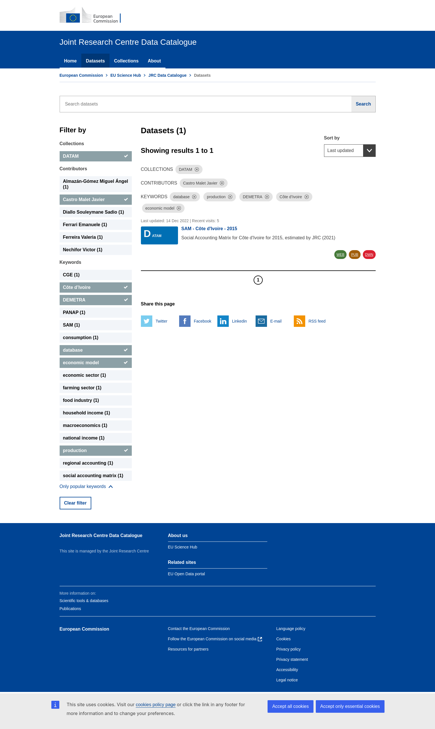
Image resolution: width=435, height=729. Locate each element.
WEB (340, 255)
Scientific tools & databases (84, 600)
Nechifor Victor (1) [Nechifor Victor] (82, 249)
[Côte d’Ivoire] (96, 287)
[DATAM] (96, 156)
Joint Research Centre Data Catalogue (101, 535)
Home (70, 60)
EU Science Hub (125, 75)
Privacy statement (292, 659)
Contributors (73, 168)
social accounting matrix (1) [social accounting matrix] (93, 475)
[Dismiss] (197, 169)
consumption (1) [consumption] (80, 337)
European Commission (81, 75)
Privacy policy (288, 649)
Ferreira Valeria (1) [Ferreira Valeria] (83, 237)
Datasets (95, 60)
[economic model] (96, 363)
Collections (126, 60)
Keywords (70, 262)
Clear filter (75, 503)
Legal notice (287, 680)
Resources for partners (188, 649)
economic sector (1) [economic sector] (84, 375)
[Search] (363, 104)
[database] (96, 350)
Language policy (290, 628)
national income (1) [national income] (84, 438)
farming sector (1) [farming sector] (82, 387)
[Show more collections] (86, 486)
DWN (369, 255)
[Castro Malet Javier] (96, 200)
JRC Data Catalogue (167, 75)
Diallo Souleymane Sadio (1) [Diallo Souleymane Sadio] (93, 212)
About (154, 60)
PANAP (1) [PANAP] (74, 312)
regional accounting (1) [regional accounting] (88, 463)
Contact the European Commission (199, 628)
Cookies (283, 639)
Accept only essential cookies (350, 706)
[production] (96, 451)
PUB (354, 255)
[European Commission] (94, 15)
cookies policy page (156, 704)
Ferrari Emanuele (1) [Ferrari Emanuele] (85, 224)
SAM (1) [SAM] (71, 325)
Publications (70, 608)
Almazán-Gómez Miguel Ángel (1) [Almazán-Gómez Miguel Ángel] (95, 184)
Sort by (332, 137)
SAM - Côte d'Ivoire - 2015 (209, 228)
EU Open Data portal (186, 574)
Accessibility (287, 669)
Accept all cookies (290, 706)
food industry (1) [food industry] (81, 400)
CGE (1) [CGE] (71, 274)
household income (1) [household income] (86, 412)
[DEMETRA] (96, 300)
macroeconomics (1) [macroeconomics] (85, 425)
